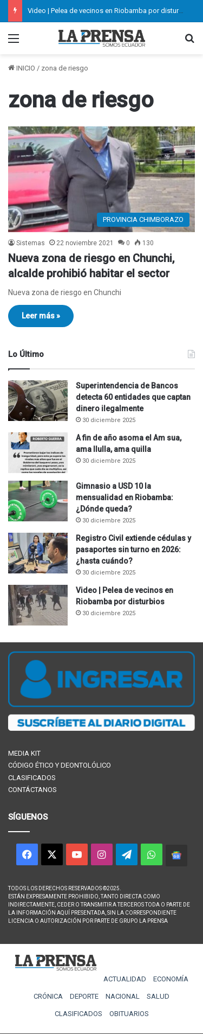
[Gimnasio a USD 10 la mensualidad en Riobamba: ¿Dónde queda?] (38, 501)
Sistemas (30, 243)
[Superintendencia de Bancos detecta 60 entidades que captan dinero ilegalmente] (38, 400)
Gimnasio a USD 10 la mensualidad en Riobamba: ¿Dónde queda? (124, 497)
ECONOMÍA (170, 979)
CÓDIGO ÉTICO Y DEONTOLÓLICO (59, 765)
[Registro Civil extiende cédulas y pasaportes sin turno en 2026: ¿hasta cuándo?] (38, 553)
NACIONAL (123, 996)
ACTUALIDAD (124, 979)
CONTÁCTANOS (32, 790)
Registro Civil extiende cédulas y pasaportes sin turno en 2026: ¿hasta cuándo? (133, 549)
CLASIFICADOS (32, 778)
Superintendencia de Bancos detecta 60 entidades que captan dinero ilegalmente (133, 397)
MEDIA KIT (24, 753)
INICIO (21, 68)
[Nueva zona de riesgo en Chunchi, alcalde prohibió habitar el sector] (101, 179)
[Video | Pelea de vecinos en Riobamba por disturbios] (38, 605)
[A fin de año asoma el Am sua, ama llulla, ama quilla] (38, 452)
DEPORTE (84, 996)
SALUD (158, 996)
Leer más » (41, 315)
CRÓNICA (48, 996)
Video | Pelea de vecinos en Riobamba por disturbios (110, 11)
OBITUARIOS (129, 1014)
